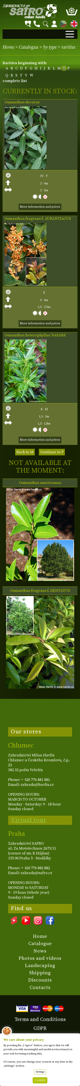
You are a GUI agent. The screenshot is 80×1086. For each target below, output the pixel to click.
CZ (62, 23)
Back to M (24, 452)
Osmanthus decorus (21, 102)
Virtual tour (28, 820)
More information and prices (40, 207)
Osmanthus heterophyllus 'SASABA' (35, 335)
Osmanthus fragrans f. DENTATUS (40, 591)
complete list (15, 80)
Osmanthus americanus (40, 483)
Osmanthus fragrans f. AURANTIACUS (37, 219)
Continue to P (52, 452)
